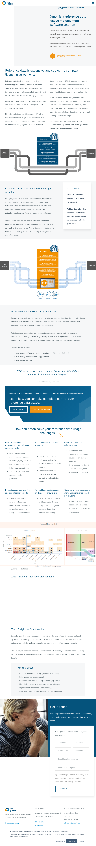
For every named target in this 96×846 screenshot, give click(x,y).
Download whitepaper (41, 409)
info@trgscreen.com (12, 823)
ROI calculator (39, 822)
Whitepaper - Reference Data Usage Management (69, 55)
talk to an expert (18, 409)
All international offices (72, 823)
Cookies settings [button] (60, 841)
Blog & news (39, 825)
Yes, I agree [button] (71, 841)
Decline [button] (82, 841)
